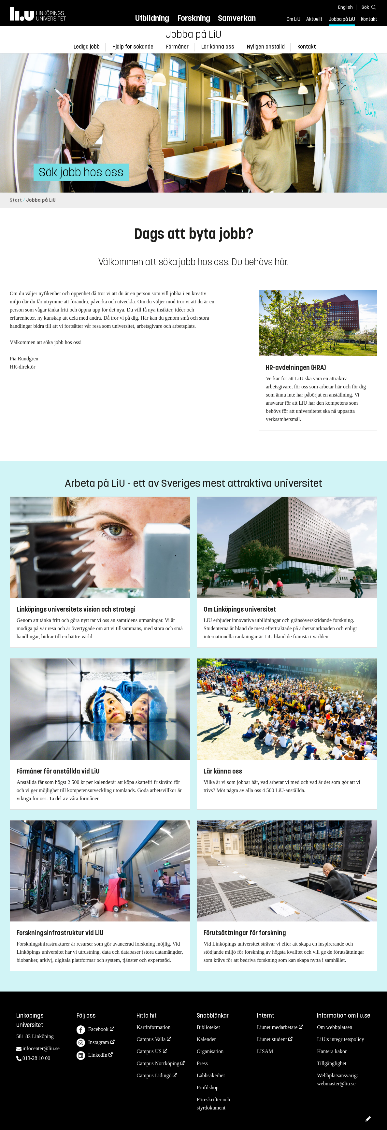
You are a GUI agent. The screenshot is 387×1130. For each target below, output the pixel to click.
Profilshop (208, 1087)
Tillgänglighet (331, 1063)
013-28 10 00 (36, 1058)
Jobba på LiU (342, 19)
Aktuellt (314, 19)
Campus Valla (150, 1039)
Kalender (206, 1039)
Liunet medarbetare (277, 1027)
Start (16, 200)
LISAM (265, 1051)
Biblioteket (208, 1027)
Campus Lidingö (153, 1075)
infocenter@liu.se (41, 1048)
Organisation (210, 1051)
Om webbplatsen (334, 1027)
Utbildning (152, 18)
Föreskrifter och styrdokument (213, 1103)
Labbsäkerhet (211, 1075)
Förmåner (177, 46)
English (345, 7)
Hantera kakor (332, 1051)
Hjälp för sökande (132, 46)
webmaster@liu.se (336, 1083)
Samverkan (237, 18)
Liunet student (272, 1039)
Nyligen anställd (266, 46)
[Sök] (367, 7)
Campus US (149, 1051)
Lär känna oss (217, 46)
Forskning (193, 18)
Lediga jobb (87, 46)
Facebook (92, 1029)
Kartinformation (153, 1027)
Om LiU (293, 19)
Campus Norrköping (157, 1063)
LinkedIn (92, 1055)
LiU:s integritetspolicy (340, 1039)
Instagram (93, 1042)
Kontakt (369, 19)
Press (202, 1063)
